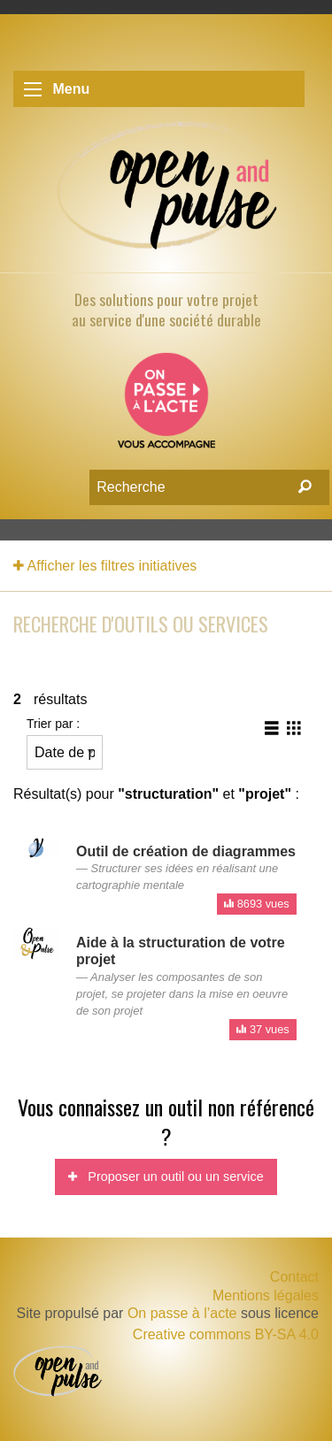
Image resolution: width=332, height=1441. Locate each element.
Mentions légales (265, 1296)
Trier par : (65, 743)
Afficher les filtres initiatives (105, 565)
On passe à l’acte (182, 1313)
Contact (294, 1276)
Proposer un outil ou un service (165, 1176)
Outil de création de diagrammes (186, 851)
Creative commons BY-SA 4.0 (226, 1334)
